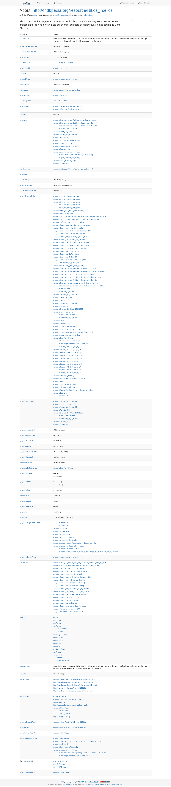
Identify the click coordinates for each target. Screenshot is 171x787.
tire (23, 512)
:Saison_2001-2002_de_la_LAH (67, 361)
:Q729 (58, 646)
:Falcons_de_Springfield (65, 134)
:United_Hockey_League (65, 161)
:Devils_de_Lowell (62, 132)
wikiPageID (25, 180)
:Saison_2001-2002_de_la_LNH (67, 364)
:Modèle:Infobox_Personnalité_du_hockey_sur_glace (75, 543)
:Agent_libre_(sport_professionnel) (68, 211)
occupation (25, 101)
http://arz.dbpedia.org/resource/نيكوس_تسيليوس (70, 705)
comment (25, 666)
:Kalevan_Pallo (61, 149)
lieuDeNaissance (28, 468)
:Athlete (57, 626)
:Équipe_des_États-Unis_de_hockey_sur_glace (73, 390)
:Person (57, 620)
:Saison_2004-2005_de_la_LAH (67, 373)
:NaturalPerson (59, 649)
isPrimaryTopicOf (27, 733)
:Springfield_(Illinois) (63, 376)
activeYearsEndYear (29, 46)
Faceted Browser (127, 3)
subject (24, 563)
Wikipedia (69, 784)
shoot (23, 115)
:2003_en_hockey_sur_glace (66, 205)
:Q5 (57, 643)
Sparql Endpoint (145, 3)
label (23, 674)
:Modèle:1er (60, 523)
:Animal (57, 652)
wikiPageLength (27, 185)
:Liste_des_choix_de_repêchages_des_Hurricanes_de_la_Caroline (80, 753)
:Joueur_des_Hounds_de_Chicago (69, 239)
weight (24, 174)
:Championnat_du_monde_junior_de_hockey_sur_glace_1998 (78, 286)
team (23, 120)
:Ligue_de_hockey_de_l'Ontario (67, 329)
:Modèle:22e (60, 526)
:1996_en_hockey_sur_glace (66, 196)
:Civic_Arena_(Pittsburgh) (65, 747)
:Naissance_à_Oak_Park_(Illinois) (68, 266)
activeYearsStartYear (29, 52)
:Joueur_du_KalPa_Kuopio (66, 254)
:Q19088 (58, 637)
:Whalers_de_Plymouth (64, 387)
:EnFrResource (60, 764)
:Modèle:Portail (61, 534)
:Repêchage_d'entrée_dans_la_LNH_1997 (71, 344)
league (24, 90)
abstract (24, 39)
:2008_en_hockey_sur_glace (66, 208)
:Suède (58, 381)
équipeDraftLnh (28, 557)
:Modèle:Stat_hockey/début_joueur (68, 546)
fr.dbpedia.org (88, 15)
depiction (25, 727)
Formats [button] (58, 3)
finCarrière (26, 462)
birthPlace (25, 63)
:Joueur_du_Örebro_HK (65, 257)
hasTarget (26, 761)
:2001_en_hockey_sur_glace (66, 202)
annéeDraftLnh (27, 430)
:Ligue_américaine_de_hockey (67, 152)
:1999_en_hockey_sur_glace (66, 199)
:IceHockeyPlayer (60, 629)
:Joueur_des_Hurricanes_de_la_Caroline (71, 242)
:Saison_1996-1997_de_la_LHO (67, 347)
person (35, 15)
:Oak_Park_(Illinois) (63, 63)
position (24, 106)
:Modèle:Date (61, 531)
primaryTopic (28, 772)
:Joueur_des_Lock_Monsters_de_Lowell (71, 245)
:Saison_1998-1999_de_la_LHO (67, 352)
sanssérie (26, 501)
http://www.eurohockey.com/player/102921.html (70, 688)
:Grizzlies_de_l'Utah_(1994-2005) (68, 140)
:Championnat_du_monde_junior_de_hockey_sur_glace (76, 283)
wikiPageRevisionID (28, 191)
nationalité (26, 473)
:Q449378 (59, 702)
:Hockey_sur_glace (63, 312)
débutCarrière (27, 457)
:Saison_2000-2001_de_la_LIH (67, 358)
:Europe (59, 300)
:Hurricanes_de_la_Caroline (66, 79)
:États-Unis (60, 68)
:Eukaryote (58, 655)
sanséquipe (26, 506)
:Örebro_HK (60, 163)
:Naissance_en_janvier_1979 (67, 263)
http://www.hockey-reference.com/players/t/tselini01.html (73, 691)
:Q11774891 (60, 101)
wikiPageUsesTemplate (30, 523)
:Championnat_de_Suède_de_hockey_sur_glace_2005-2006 (78, 277)
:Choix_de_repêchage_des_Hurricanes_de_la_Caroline (76, 219)
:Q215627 (59, 640)
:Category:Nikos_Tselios (67, 699)
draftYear (25, 84)
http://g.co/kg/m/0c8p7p (61, 717)
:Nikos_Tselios (59, 696)
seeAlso (24, 679)
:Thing (56, 617)
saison (24, 495)
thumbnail (25, 169)
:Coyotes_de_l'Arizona (64, 292)
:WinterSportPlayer (61, 661)
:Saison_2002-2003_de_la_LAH (67, 367)
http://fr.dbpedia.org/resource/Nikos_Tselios (73, 10)
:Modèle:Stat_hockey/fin (65, 540)
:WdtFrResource (60, 767)
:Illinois (58, 321)
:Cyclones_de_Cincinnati (65, 129)
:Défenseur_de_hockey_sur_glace (68, 222)
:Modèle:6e (60, 528)
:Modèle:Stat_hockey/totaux (66, 549)
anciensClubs (27, 401)
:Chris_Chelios (61, 289)
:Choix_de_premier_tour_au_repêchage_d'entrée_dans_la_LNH (79, 216)
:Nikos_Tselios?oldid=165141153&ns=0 (70, 722)
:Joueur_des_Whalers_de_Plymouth (69, 248)
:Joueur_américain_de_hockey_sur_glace (71, 225)
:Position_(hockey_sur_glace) (67, 106)
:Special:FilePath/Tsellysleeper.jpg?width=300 (74, 169)
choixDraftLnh (27, 435)
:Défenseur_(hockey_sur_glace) (67, 109)
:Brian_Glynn (61, 738)
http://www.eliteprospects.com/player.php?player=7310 (73, 682)
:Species (57, 658)
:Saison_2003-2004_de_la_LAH (67, 370)
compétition (26, 446)
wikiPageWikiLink (28, 196)
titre (23, 517)
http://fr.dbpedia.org (61, 15)
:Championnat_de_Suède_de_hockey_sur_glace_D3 (75, 126)
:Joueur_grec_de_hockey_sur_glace (69, 260)
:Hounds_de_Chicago (64, 143)
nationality (25, 95)
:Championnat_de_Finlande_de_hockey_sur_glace (74, 120)
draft (23, 74)
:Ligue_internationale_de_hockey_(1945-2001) (73, 155)
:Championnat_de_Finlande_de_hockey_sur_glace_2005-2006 (79, 271)
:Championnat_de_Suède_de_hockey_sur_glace (73, 123)
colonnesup (26, 441)
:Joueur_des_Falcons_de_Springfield (69, 234)
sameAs (24, 696)
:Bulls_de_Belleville (63, 213)
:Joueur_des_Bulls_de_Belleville (68, 228)
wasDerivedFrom (28, 722)
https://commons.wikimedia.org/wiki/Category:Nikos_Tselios (74, 679)
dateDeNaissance (29, 452)
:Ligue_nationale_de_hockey (66, 90)
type (22, 617)
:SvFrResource (60, 761)
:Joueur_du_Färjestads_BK (66, 251)
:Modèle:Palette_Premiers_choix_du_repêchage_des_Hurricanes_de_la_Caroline (85, 552)
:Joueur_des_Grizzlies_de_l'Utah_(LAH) (71, 237)
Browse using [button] (43, 3)
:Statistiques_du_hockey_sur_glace (69, 378)
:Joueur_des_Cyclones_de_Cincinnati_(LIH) (72, 231)
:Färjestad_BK (61, 137)
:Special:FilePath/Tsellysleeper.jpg (69, 727)
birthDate (25, 57)
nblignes (25, 482)
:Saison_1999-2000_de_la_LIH (67, 355)
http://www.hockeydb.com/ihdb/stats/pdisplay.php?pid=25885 (75, 685)
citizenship (25, 68)
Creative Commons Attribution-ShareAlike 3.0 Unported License (105, 784)
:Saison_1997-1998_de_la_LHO (67, 349)
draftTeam (25, 79)
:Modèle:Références (63, 537)
